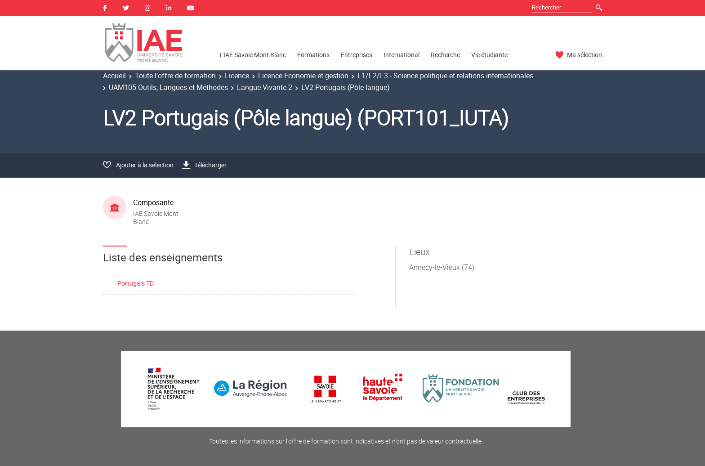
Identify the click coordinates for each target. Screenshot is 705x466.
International (401, 54)
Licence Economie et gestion (303, 76)
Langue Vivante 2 (264, 87)
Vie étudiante (489, 54)
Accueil (114, 76)
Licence (237, 76)
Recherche (445, 54)
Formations (313, 54)
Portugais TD (135, 283)
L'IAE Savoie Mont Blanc (253, 54)
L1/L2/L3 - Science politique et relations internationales (445, 76)
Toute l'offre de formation (175, 76)
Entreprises (356, 54)
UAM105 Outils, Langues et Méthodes (168, 87)
